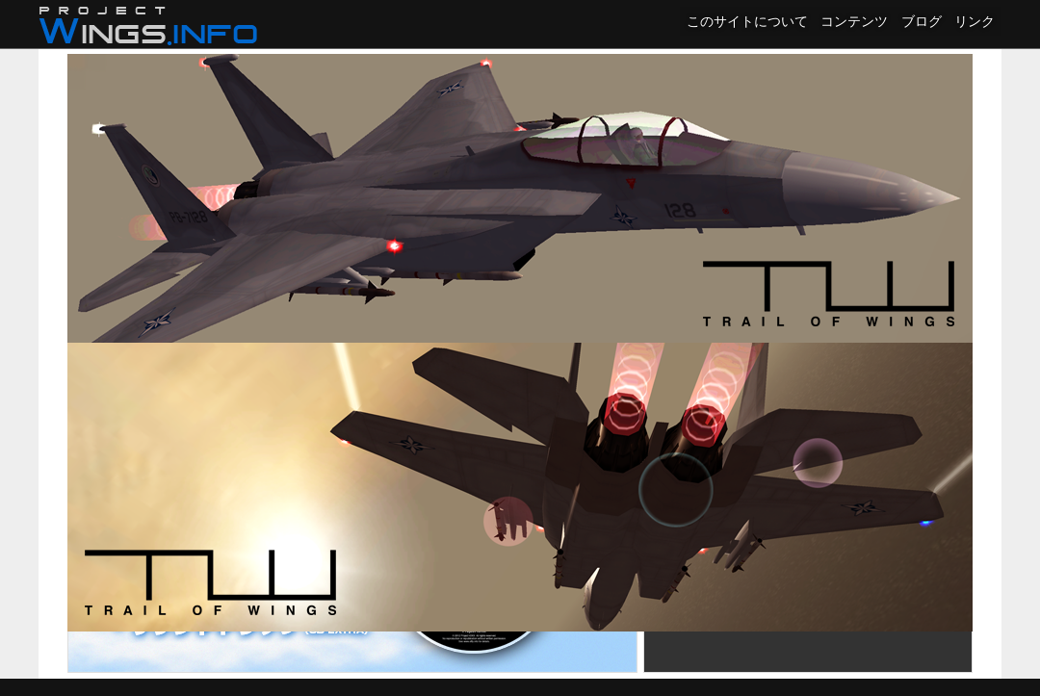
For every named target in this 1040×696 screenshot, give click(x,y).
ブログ (921, 21)
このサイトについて (747, 21)
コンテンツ (854, 21)
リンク (974, 21)
